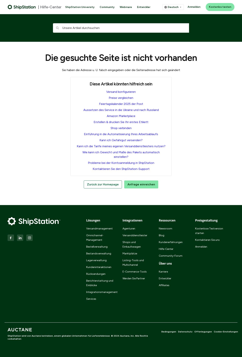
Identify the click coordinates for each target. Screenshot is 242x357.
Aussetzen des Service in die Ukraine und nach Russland (121, 110)
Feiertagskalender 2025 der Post (121, 104)
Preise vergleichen (121, 98)
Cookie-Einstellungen (226, 331)
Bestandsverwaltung (98, 253)
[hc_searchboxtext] (121, 28)
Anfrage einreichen (141, 184)
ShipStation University (80, 7)
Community (107, 7)
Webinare (126, 7)
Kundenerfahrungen (171, 242)
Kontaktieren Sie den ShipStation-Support (121, 169)
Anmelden (194, 7)
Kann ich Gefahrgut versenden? (121, 140)
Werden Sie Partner (134, 278)
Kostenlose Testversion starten (209, 231)
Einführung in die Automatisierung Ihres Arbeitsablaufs (121, 134)
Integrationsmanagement (99, 292)
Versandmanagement (99, 228)
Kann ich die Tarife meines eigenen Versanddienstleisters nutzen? (121, 146)
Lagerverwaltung (96, 260)
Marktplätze (130, 253)
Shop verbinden (121, 128)
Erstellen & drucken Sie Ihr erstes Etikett (121, 122)
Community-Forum (170, 255)
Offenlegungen (203, 331)
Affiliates (164, 285)
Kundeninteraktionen (98, 267)
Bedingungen (168, 331)
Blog (161, 235)
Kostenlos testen (220, 7)
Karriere (163, 271)
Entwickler (143, 7)
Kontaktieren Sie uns (207, 240)
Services (91, 298)
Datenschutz (185, 331)
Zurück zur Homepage (103, 184)
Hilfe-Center (166, 249)
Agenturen (129, 228)
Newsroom (165, 228)
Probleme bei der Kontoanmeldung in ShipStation (121, 163)
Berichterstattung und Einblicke (99, 283)
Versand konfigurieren (121, 92)
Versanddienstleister (135, 235)
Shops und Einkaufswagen (132, 244)
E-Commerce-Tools (135, 271)
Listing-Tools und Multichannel (133, 262)
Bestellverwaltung (97, 246)
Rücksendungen (95, 274)
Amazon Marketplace (121, 116)
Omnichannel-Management (94, 238)
